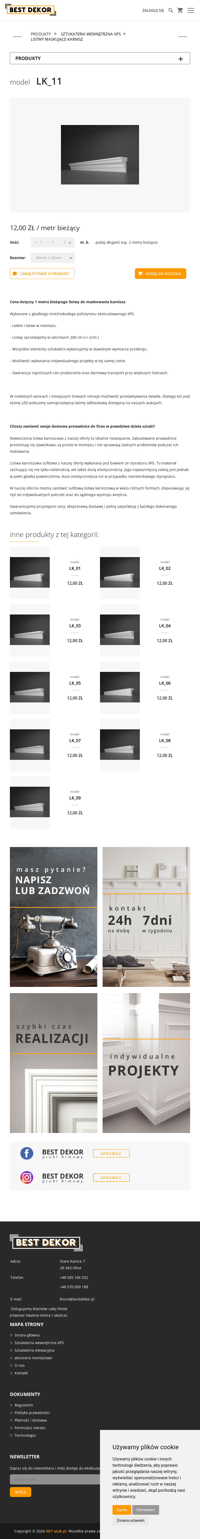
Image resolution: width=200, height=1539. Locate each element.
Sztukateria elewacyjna (34, 1350)
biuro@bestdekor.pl (77, 1299)
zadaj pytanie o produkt (45, 273)
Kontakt (21, 1372)
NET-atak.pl (56, 1530)
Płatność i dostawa (31, 1420)
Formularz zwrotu (30, 1427)
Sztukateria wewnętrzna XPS (39, 1342)
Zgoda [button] (122, 1510)
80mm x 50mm (49, 257)
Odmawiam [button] (145, 1510)
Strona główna (27, 1335)
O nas (20, 1365)
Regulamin (24, 1405)
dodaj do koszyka (163, 273)
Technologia (25, 1435)
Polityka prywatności (32, 1412)
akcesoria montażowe (33, 1357)
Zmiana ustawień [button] (131, 1520)
